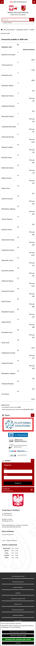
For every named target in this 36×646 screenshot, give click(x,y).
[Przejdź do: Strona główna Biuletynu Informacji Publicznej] (2, 29)
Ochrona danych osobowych (18, 632)
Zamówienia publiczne (18, 581)
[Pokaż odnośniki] (2, 2)
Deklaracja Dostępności (18, 609)
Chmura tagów (18, 621)
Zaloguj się (18, 483)
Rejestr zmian (18, 604)
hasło (5, 475)
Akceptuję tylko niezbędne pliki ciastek (18, 639)
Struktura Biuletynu (18, 587)
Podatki (32, 29)
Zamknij (18, 643)
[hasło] (18, 477)
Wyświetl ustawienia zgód (18, 635)
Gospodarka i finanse (22, 29)
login (5, 468)
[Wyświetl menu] (34, 2)
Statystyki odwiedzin (18, 615)
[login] (18, 471)
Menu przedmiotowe (9, 29)
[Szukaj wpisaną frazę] (32, 19)
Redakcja (18, 593)
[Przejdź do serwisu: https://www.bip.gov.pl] (18, 2)
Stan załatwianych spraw (18, 576)
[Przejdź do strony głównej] (18, 11)
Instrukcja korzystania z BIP (18, 598)
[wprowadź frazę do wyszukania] (16, 19)
